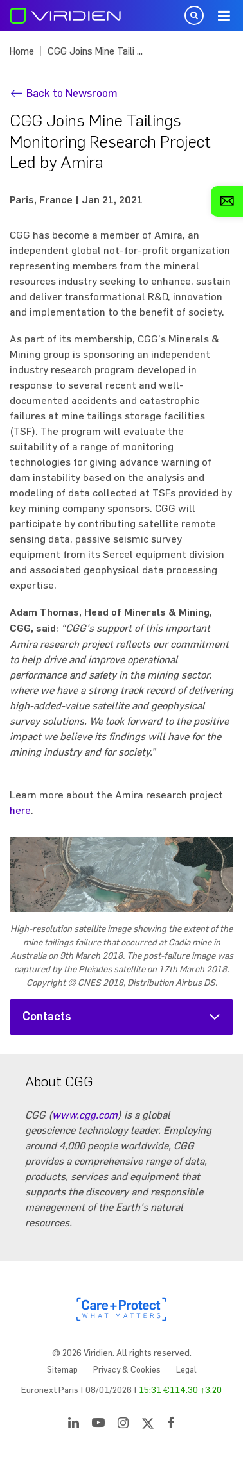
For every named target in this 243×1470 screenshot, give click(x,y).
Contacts (46, 1017)
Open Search (194, 15)
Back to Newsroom (72, 93)
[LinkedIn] (74, 1425)
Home (22, 51)
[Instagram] (123, 1425)
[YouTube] (98, 1425)
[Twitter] (148, 1425)
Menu (223, 16)
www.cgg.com (85, 1114)
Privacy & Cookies (127, 1369)
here (20, 810)
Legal (186, 1369)
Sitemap (62, 1369)
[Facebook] (171, 1425)
